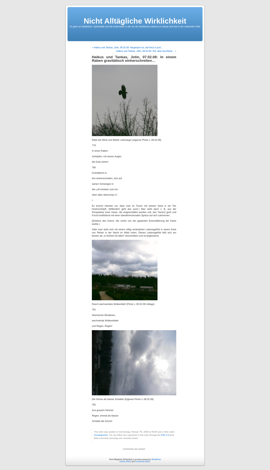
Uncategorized (101, 435)
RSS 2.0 (165, 435)
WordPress (156, 459)
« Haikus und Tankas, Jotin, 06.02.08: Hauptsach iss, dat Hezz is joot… (127, 47)
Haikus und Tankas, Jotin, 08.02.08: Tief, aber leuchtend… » (146, 51)
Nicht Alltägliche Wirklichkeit (135, 21)
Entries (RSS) (125, 461)
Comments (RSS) (142, 461)
